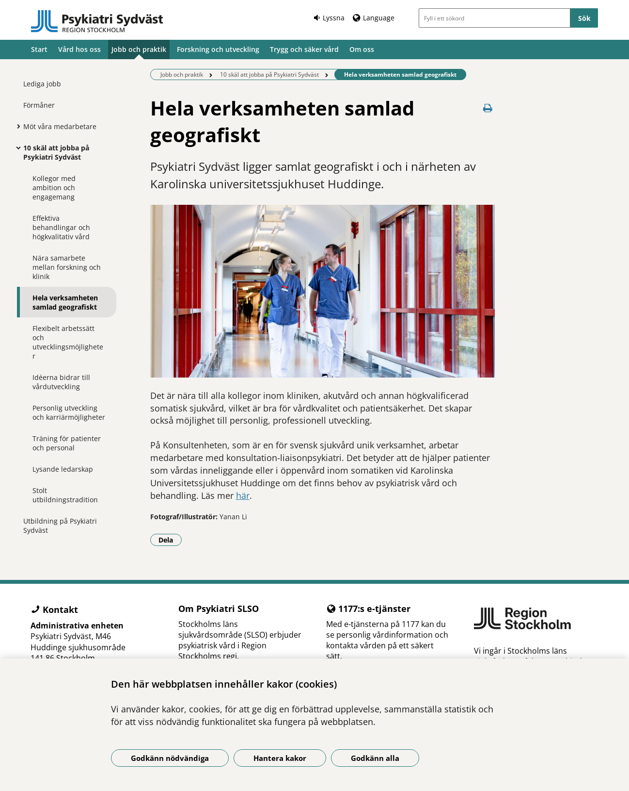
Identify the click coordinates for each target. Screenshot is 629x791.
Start (39, 49)
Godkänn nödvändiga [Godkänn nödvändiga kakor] (170, 758)
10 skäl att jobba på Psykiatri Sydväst (56, 152)
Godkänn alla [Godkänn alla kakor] (375, 758)
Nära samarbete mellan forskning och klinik (66, 267)
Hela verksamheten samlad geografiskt (65, 302)
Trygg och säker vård (304, 49)
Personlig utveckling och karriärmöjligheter (68, 412)
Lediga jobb (42, 83)
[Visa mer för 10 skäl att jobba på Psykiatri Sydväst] (16, 147)
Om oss (361, 49)
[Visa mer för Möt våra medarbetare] (16, 126)
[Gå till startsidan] (97, 21)
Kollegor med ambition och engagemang (54, 187)
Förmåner (39, 105)
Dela (170, 539)
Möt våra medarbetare (59, 126)
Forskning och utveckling (218, 49)
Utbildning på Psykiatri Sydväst (60, 525)
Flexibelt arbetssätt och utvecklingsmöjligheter (67, 342)
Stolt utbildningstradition (65, 495)
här (243, 495)
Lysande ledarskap (62, 469)
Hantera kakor (279, 758)
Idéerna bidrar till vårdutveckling (61, 382)
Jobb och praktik (138, 49)
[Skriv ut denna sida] (488, 108)
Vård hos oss (79, 49)
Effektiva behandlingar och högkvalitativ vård (61, 227)
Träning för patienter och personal (66, 443)
